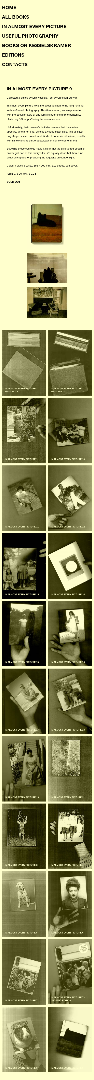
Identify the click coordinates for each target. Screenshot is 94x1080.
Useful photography (30, 36)
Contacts (15, 64)
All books (15, 17)
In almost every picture (34, 26)
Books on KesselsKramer (36, 45)
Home (9, 7)
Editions (13, 55)
